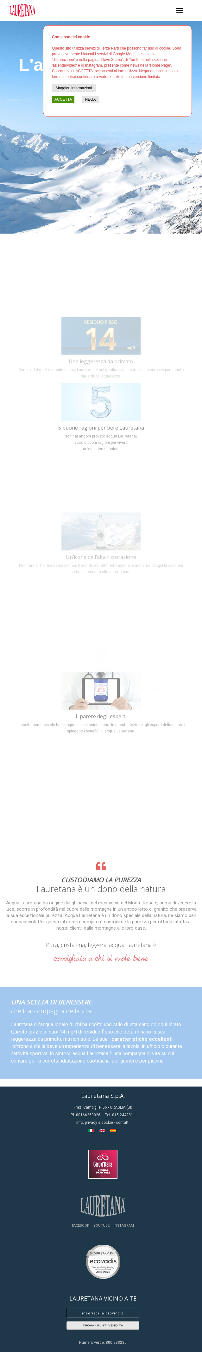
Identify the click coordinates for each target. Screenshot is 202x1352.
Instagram (124, 1226)
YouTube (101, 1226)
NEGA (90, 99)
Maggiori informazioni (74, 88)
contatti (122, 1122)
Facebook (80, 1226)
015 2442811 (123, 1115)
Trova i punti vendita (103, 1325)
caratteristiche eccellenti (141, 1039)
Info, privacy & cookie (95, 1122)
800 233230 (116, 1342)
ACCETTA (63, 99)
